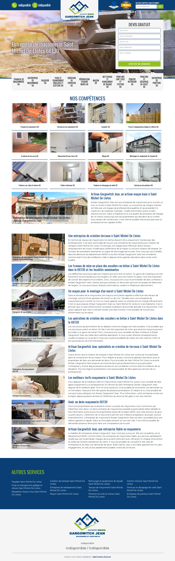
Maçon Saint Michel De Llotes (64, 494)
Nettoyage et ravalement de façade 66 (107, 81)
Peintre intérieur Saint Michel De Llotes (142, 482)
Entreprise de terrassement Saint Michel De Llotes (66, 489)
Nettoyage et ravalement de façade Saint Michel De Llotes (105, 482)
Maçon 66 (96, 82)
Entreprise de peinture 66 (157, 81)
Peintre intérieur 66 (132, 82)
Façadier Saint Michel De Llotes (27, 482)
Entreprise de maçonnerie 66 (32, 81)
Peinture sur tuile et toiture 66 (120, 81)
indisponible (21, 4)
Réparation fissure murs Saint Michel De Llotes (29, 493)
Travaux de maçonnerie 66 (18, 82)
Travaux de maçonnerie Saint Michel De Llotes (105, 489)
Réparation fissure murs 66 (84, 82)
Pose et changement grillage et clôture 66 (58, 81)
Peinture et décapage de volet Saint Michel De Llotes (144, 489)
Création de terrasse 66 (71, 81)
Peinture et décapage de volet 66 (144, 81)
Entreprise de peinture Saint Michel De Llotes (144, 495)
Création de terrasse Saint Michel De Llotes (67, 482)
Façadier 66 (45, 82)
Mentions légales (101, 557)
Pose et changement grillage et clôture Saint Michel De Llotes (27, 486)
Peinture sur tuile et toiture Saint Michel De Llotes (104, 495)
